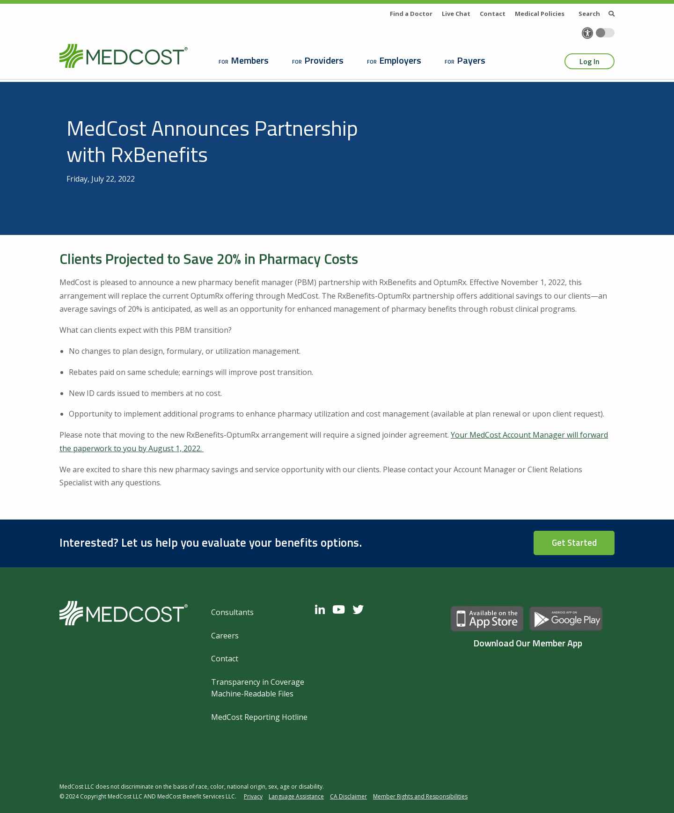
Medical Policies (539, 13)
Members (250, 60)
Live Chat (456, 13)
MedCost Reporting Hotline (259, 717)
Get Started (574, 542)
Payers (471, 60)
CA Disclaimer (348, 796)
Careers (225, 635)
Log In (589, 61)
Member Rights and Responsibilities (420, 796)
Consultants (232, 612)
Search (597, 13)
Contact (493, 13)
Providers (324, 60)
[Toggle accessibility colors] (605, 32)
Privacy (253, 796)
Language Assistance (296, 796)
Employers (400, 60)
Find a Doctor (411, 13)
